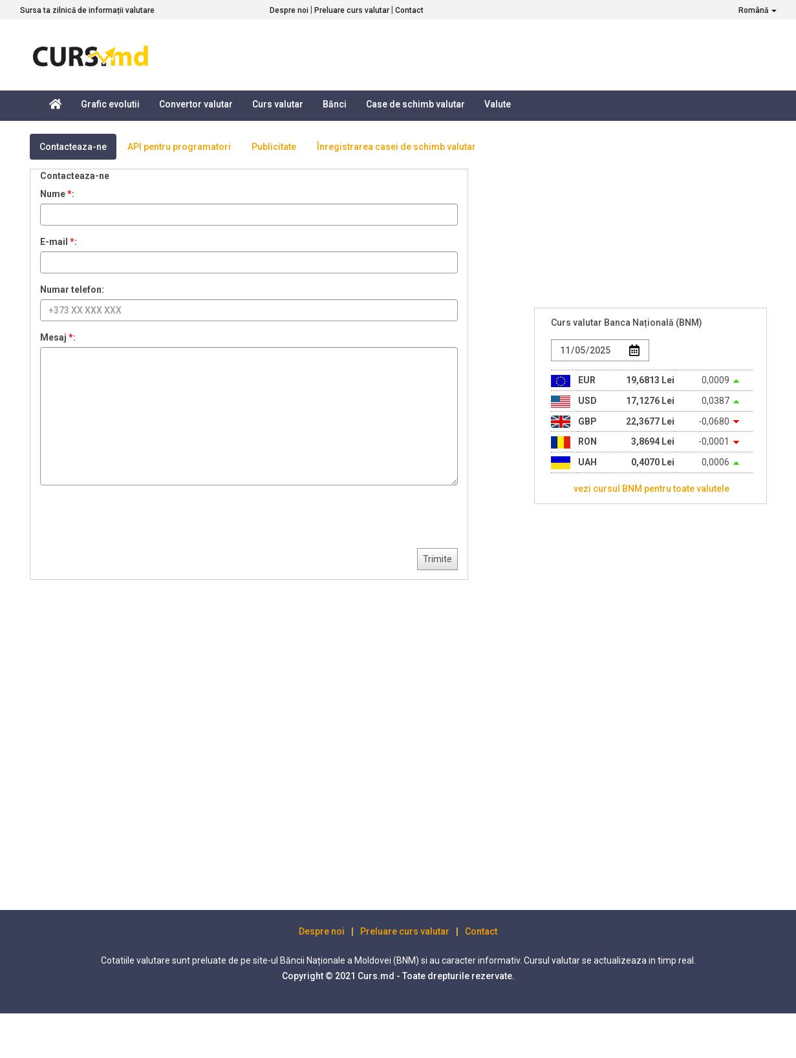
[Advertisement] (631, 707)
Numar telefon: (72, 289)
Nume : (57, 194)
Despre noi (289, 10)
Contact (409, 10)
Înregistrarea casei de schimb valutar (396, 147)
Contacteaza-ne (73, 147)
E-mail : (58, 242)
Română (757, 10)
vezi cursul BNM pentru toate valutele (651, 488)
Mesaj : (58, 337)
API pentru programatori (179, 147)
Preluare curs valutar (351, 10)
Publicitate (274, 147)
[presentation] (138, 520)
